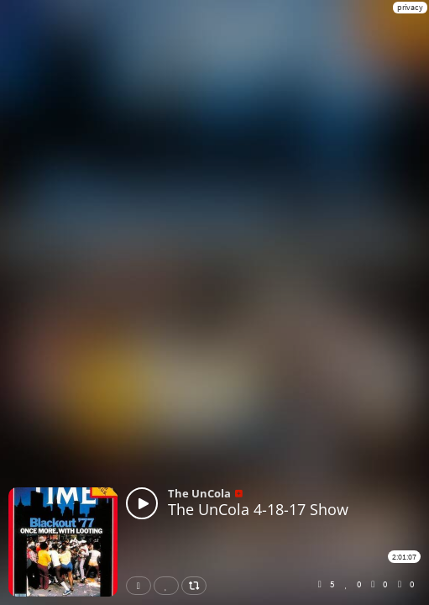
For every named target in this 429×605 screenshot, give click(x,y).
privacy (410, 7)
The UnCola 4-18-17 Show (258, 509)
